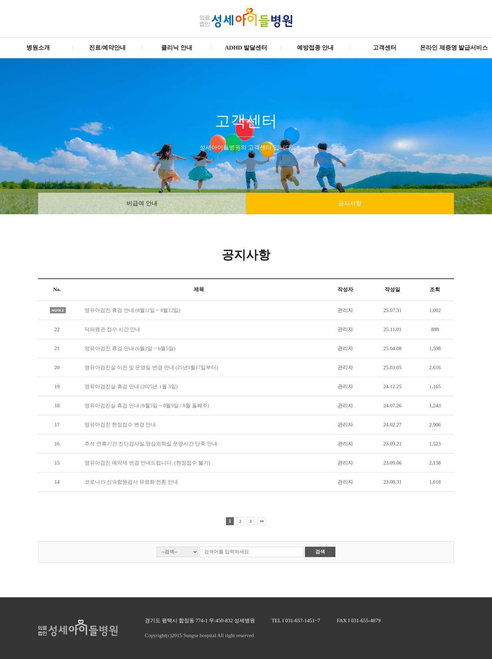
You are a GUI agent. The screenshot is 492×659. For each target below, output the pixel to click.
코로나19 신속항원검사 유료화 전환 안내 (131, 482)
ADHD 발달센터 (246, 47)
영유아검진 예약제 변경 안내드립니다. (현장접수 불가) (147, 463)
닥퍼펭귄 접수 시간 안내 (112, 329)
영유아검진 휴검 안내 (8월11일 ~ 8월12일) (132, 310)
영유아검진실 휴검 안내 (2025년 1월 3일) (131, 386)
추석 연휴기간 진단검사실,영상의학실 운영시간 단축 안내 (151, 443)
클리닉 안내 (176, 47)
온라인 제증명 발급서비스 (454, 47)
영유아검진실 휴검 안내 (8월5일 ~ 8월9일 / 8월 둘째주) (147, 405)
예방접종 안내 (315, 47)
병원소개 (38, 47)
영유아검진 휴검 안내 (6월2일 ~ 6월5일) (130, 348)
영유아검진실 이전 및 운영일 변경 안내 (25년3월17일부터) (151, 367)
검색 (320, 551)
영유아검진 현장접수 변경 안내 (120, 424)
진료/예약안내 (107, 47)
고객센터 (384, 47)
